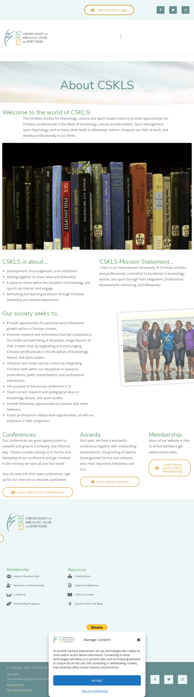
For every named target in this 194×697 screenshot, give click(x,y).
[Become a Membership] (9, 585)
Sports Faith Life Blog (89, 603)
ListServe (20, 594)
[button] (138, 640)
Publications (83, 576)
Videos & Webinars (87, 585)
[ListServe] (9, 594)
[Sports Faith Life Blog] (70, 604)
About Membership (26, 576)
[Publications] (70, 576)
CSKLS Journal (84, 594)
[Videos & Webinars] (70, 585)
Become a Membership (29, 585)
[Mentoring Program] (9, 604)
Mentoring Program (27, 603)
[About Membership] (9, 576)
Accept (97, 680)
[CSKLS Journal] (70, 594)
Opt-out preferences (95, 691)
